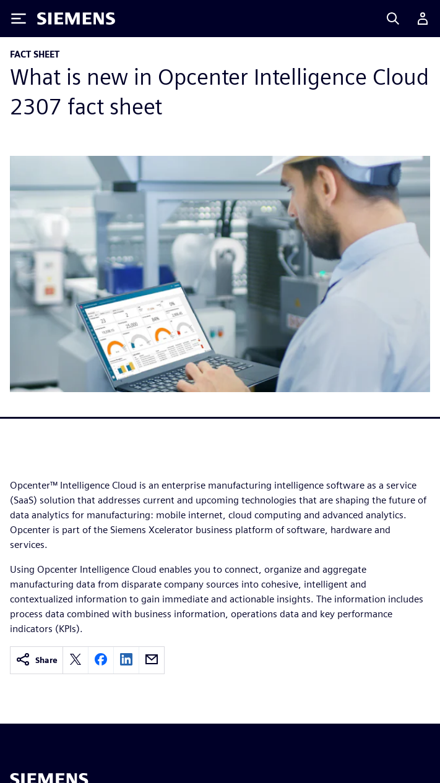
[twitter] (75, 660)
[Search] (393, 18)
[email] (151, 660)
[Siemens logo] (76, 18)
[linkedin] (126, 660)
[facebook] (100, 660)
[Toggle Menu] (18, 18)
